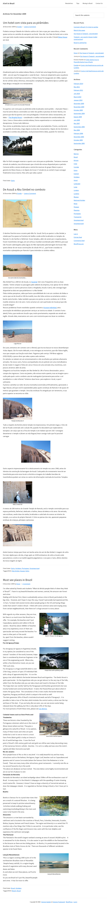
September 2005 (79, 143)
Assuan (22, 571)
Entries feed (78, 237)
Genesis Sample (46, 902)
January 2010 (78, 100)
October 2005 (78, 140)
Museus (76, 197)
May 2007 (77, 123)
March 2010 (77, 97)
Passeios (76, 210)
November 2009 (79, 107)
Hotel (76, 180)
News (75, 204)
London (76, 190)
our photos (43, 709)
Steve (75, 53)
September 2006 (79, 127)
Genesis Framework (59, 902)
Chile (75, 164)
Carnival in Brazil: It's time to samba (86, 27)
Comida (76, 167)
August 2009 (78, 117)
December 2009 (79, 103)
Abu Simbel (16, 571)
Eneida (76, 65)
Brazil (13, 888)
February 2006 (78, 133)
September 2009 (79, 113)
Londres (76, 194)
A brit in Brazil (8, 3)
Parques (76, 207)
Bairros (76, 154)
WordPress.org (79, 244)
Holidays (18, 568)
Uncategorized (34, 568)
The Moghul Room (15, 117)
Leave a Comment (30, 27)
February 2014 (78, 84)
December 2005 (79, 137)
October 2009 (78, 110)
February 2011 (78, 90)
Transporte (77, 217)
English (76, 174)
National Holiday (79, 200)
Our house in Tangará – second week (86, 34)
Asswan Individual (50, 307)
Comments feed (79, 241)
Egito (13, 181)
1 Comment (26, 584)
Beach (14, 891)
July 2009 (77, 120)
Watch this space (79, 30)
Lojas (75, 187)
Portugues (25, 568)
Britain (76, 160)
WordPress (69, 902)
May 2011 (77, 87)
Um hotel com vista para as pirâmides (25, 23)
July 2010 (77, 94)
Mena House (62, 37)
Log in (76, 234)
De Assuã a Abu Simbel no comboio (24, 189)
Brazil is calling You (80, 43)
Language (77, 184)
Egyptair (34, 282)
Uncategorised (78, 220)
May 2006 (77, 130)
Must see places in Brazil (17, 580)
